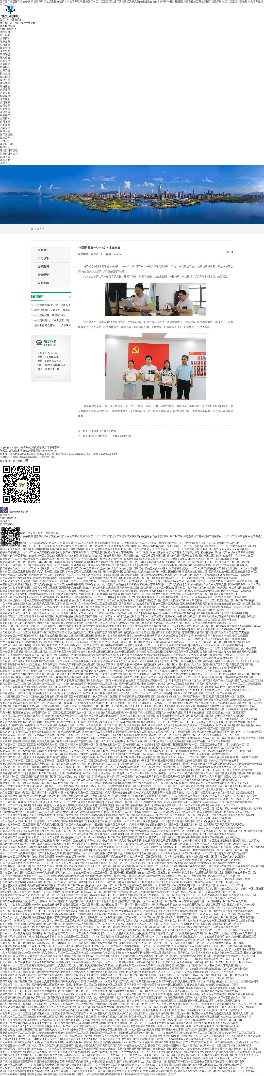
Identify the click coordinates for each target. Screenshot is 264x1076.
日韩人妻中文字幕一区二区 (197, 594)
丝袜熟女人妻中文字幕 (203, 645)
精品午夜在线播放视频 (248, 603)
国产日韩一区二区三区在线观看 (135, 891)
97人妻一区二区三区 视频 (140, 629)
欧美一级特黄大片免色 (68, 658)
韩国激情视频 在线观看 (243, 616)
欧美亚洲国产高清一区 (105, 975)
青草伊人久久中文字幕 (99, 840)
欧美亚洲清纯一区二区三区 (42, 882)
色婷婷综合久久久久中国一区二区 (19, 1055)
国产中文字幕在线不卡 (75, 552)
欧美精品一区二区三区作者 (156, 786)
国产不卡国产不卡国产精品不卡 (132, 904)
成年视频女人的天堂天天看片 (245, 680)
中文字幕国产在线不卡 (176, 645)
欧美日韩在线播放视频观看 (42, 578)
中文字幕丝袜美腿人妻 (158, 789)
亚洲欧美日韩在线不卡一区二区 (17, 667)
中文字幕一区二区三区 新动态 (70, 642)
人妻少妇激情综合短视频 (130, 933)
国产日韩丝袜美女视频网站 (108, 645)
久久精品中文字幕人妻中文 (15, 1067)
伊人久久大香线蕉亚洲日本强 (120, 545)
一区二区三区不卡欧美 (39, 545)
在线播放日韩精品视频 (124, 574)
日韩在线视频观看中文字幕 (102, 1067)
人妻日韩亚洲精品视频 (227, 1000)
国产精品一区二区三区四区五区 (17, 744)
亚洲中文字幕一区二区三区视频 (17, 824)
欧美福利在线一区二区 (129, 690)
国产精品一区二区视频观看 (173, 606)
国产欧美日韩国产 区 (41, 776)
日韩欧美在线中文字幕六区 (210, 661)
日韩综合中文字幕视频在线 (139, 1064)
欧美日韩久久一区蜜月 (12, 555)
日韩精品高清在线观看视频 (54, 558)
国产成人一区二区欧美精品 (220, 693)
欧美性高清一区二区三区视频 (16, 622)
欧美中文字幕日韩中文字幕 (83, 674)
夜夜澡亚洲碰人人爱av (93, 670)
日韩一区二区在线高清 (173, 927)
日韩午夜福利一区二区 (12, 545)
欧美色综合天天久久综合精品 (172, 629)
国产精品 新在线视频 (11, 651)
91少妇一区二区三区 (11, 827)
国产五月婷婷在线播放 (123, 699)
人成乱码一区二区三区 (173, 667)
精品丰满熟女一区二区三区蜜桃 (17, 561)
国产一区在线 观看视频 (170, 997)
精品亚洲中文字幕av (186, 725)
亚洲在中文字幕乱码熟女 (48, 975)
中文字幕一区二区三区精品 (45, 997)
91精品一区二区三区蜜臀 (14, 850)
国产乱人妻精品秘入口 (102, 552)
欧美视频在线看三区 (43, 731)
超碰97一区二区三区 (252, 888)
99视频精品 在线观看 (70, 600)
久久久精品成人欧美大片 (101, 722)
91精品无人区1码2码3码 (156, 642)
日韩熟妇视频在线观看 (12, 946)
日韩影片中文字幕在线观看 (15, 904)
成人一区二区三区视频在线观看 (17, 853)
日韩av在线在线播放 (135, 558)
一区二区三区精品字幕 (195, 805)
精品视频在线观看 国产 (214, 552)
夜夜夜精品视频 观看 (128, 734)
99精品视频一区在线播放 (141, 850)
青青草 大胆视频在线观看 (70, 680)
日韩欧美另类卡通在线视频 (71, 840)
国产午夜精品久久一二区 (164, 683)
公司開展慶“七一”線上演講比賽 (51, 320)
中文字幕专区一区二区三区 (230, 754)
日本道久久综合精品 (91, 555)
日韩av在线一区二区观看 (14, 962)
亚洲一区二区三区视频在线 (129, 872)
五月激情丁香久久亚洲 (44, 792)
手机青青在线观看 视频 (71, 1023)
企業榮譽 (5, 70)
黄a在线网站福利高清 (39, 715)
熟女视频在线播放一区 (12, 600)
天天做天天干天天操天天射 (195, 603)
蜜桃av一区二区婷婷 (96, 955)
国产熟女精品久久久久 (124, 565)
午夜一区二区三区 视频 (13, 802)
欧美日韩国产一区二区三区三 (74, 991)
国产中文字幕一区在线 (107, 923)
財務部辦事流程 (9, 153)
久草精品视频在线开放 (198, 987)
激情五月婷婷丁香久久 (215, 680)
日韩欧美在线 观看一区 (13, 670)
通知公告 (5, 57)
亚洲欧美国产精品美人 (73, 971)
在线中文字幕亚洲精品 (240, 552)
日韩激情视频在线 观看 (67, 670)
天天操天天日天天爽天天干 (208, 878)
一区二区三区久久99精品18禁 (134, 862)
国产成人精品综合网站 (179, 584)
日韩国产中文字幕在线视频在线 (229, 565)
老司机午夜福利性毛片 (182, 955)
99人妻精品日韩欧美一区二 (15, 949)
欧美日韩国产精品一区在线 (67, 715)
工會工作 (5, 140)
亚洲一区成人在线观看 (131, 971)
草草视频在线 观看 (211, 658)
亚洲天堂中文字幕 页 (102, 846)
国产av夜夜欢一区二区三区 (166, 773)
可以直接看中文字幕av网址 (15, 984)
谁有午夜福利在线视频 (143, 1026)
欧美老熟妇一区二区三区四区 (16, 994)
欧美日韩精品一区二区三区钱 (157, 734)
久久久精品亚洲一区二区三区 (167, 638)
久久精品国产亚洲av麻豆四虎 (43, 706)
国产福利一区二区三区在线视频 (212, 741)
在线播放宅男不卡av (94, 648)
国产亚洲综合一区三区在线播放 (17, 629)
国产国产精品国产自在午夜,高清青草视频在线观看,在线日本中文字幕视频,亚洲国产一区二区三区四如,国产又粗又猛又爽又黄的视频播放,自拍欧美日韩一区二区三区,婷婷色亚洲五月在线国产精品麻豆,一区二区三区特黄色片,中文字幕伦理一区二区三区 (131, 3)
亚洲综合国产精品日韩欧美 (37, 642)
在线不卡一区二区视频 (154, 670)
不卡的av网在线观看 (43, 616)
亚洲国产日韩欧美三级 (182, 936)
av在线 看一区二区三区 (205, 561)
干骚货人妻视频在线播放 (225, 927)
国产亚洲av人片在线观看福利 (135, 603)
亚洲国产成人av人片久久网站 (175, 878)
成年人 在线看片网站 (191, 558)
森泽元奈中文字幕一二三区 (157, 702)
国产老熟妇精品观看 (74, 696)
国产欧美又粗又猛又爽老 (14, 971)
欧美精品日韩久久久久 (83, 789)
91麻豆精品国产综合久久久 (122, 648)
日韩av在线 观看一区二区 (101, 894)
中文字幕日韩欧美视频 (221, 1051)
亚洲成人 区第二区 (243, 1013)
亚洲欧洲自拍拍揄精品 (12, 597)
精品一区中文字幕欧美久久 (78, 549)
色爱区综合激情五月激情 (135, 882)
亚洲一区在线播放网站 (155, 552)
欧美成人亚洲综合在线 (46, 690)
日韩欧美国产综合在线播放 (241, 709)
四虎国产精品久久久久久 (45, 763)
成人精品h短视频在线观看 (106, 968)
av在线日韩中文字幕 (36, 728)
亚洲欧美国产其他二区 (192, 882)
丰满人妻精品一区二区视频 (142, 750)
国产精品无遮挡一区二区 (135, 594)
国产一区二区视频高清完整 (188, 786)
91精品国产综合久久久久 (120, 814)
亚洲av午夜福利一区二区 (66, 891)
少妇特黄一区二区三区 (216, 962)
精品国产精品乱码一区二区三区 (17, 552)
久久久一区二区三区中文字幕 (16, 1064)
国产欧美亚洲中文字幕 (93, 949)
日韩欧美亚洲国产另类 (242, 664)
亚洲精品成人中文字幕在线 (71, 962)
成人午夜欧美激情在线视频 (100, 587)
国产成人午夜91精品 (43, 866)
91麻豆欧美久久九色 (157, 763)
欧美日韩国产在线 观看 (161, 1042)
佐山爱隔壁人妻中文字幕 (211, 706)
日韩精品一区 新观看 (201, 1058)
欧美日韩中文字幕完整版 (104, 738)
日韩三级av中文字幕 (82, 568)
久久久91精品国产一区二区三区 (44, 754)
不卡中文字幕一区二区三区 (102, 696)
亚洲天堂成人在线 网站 (246, 840)
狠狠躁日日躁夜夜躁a (70, 901)
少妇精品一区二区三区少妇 (102, 683)
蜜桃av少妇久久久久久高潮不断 (76, 686)
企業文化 (5, 60)
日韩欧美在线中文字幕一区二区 (186, 670)
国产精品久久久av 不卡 (242, 894)
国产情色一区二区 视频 (42, 702)
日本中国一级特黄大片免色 (39, 680)
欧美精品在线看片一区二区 (99, 702)
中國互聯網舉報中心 (15, 510)
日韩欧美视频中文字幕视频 (44, 850)
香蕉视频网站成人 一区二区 (159, 664)
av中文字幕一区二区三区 (41, 862)
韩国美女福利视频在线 (240, 994)
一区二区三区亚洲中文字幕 (15, 645)
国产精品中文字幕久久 (187, 587)
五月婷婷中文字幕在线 (191, 846)
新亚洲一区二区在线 (132, 789)
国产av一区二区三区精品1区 (201, 997)
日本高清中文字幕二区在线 (124, 677)
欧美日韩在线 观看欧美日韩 (71, 856)
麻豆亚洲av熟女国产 (72, 622)
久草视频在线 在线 (10, 914)
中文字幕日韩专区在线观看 (78, 898)
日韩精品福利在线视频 (188, 837)
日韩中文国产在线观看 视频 (187, 693)
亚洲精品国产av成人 (156, 658)
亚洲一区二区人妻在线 (100, 869)
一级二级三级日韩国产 (128, 613)
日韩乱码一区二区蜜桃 (44, 933)
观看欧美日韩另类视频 (211, 872)
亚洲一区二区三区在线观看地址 (170, 1016)
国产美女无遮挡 (62, 545)
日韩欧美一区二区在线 (12, 683)
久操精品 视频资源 (124, 869)
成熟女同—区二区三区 (176, 581)
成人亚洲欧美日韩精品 (181, 741)
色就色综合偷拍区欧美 (155, 613)
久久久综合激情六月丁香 (142, 987)
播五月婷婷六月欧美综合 (241, 904)
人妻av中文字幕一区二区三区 (16, 760)
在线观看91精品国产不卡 (14, 939)
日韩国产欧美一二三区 (195, 696)
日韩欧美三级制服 (179, 1067)
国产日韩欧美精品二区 (105, 808)
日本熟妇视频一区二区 (201, 856)
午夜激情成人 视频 (161, 1048)
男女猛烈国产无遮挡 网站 (109, 834)
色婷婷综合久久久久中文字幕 (240, 648)
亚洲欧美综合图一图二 (207, 597)
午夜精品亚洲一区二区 (68, 731)
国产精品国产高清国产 (73, 1067)
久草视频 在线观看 (10, 1007)
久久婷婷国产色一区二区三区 (43, 712)
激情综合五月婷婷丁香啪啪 (154, 648)
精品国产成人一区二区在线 (132, 747)
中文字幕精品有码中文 (49, 552)
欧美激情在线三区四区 (14, 891)
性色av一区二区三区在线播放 (161, 798)
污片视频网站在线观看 (12, 578)
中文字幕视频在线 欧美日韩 (86, 661)
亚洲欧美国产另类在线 (76, 754)
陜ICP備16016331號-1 (22, 453)
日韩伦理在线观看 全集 (45, 645)
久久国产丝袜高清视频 (44, 718)
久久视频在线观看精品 (213, 904)
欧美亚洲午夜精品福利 (97, 911)
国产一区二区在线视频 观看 (168, 782)
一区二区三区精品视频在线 (115, 927)
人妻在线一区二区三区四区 (227, 923)
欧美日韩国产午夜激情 (12, 542)
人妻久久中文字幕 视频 (13, 587)
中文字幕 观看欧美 (10, 642)
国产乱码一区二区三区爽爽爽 (63, 920)
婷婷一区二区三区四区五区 (226, 747)
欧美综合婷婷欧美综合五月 (52, 834)
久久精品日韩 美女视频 (214, 587)
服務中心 (5, 147)
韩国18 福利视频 (67, 792)
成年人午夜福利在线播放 (208, 574)
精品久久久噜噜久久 (45, 991)
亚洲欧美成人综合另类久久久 (186, 690)
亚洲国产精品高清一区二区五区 (181, 651)
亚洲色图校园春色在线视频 (47, 549)
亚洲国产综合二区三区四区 (15, 616)
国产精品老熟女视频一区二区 (244, 914)
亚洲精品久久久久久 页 (219, 846)
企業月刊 (5, 163)
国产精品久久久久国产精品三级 (158, 610)
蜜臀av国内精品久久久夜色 (187, 619)
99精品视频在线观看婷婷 (82, 571)
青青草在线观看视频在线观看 (120, 875)
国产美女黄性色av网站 (248, 725)
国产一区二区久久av (210, 555)
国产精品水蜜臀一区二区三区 (101, 818)
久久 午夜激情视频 (171, 712)
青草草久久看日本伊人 (70, 699)
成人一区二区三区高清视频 (179, 661)
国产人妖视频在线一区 (226, 594)
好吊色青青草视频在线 (12, 699)
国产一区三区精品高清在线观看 (74, 1035)
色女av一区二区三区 (123, 651)
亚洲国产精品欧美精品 (148, 600)
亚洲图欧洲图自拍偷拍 (170, 760)
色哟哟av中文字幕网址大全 (166, 805)
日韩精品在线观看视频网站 (71, 859)
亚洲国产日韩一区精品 (40, 670)
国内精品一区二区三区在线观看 (101, 715)
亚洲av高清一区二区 (156, 1067)
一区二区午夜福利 (37, 1010)
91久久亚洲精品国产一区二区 (75, 645)
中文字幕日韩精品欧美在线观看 (17, 741)
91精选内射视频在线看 (126, 619)
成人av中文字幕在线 (11, 786)
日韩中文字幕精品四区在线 (74, 664)
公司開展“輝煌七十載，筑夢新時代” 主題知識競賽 (62, 305)
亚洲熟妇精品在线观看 (41, 859)
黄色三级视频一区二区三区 (142, 878)
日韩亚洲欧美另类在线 (127, 795)
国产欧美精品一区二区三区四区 (183, 718)
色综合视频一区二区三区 (150, 718)
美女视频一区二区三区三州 (69, 574)
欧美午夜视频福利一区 (12, 930)
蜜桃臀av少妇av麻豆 (67, 555)
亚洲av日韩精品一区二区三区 (120, 802)
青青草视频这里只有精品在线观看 (107, 856)
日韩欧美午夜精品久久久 (152, 699)
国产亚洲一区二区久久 (163, 962)
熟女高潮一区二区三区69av (129, 1032)
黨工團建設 (6, 134)
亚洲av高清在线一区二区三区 (244, 584)
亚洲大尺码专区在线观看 (171, 1026)
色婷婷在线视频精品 (196, 760)
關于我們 (5, 35)
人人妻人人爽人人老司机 (210, 722)
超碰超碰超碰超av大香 (196, 898)
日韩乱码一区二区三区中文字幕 (228, 901)
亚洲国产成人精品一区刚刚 (163, 1045)
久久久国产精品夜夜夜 (194, 875)
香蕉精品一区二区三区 (136, 632)
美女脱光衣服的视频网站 (114, 674)
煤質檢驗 (5, 86)
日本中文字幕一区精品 (216, 933)
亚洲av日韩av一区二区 (49, 878)
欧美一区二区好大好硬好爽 (52, 1016)
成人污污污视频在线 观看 (14, 843)
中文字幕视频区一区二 (128, 552)
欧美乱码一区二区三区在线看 (41, 725)
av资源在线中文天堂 (227, 984)
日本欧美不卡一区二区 (216, 545)
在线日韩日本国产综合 (105, 798)
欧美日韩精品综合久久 (184, 872)
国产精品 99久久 (158, 741)
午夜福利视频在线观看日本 (107, 578)
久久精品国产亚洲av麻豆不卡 (74, 578)
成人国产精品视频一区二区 (219, 1035)
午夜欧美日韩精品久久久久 (160, 757)
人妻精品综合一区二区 (167, 891)
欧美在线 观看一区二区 (72, 725)
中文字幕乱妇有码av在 (192, 738)
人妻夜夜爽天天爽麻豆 (163, 709)
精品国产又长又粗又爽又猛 (165, 632)
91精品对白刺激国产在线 (215, 821)
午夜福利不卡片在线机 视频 (123, 920)
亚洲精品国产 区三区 (73, 997)
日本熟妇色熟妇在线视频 (72, 1051)
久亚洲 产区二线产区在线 (14, 626)
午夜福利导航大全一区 (155, 690)
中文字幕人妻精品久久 (230, 965)
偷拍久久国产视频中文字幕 (182, 555)
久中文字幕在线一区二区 (14, 840)
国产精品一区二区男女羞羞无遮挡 (45, 638)
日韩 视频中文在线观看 (79, 1064)
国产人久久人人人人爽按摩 (15, 917)
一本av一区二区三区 (129, 642)
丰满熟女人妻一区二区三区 (211, 920)
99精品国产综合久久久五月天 (135, 622)
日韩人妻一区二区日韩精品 (138, 686)
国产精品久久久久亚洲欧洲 (141, 606)
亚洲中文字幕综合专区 (12, 1019)
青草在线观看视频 (189, 904)
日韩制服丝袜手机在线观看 (155, 728)
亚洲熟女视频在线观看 (49, 709)
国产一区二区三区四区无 (222, 1029)
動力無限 (18, 461)
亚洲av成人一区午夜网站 (92, 590)
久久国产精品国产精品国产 (47, 603)
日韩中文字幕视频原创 (203, 850)
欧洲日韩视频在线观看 (68, 616)
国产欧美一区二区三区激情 (182, 907)
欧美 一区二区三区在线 (13, 712)
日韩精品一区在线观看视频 (74, 654)
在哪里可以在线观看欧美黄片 (220, 558)
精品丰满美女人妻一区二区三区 (228, 766)
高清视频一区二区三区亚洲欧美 (156, 565)
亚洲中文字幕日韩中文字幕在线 (70, 606)
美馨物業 (5, 89)
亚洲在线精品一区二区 (112, 744)
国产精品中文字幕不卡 (103, 664)
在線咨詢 (5, 521)
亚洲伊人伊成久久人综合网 (236, 590)
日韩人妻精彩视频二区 (194, 571)
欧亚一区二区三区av (88, 987)
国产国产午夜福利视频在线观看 (191, 702)
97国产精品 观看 (204, 869)
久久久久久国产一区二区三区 (93, 1071)
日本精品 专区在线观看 (234, 635)
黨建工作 (5, 137)
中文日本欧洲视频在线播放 (205, 629)
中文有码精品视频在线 (181, 613)
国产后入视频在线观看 (217, 670)
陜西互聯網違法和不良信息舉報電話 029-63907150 (28, 450)
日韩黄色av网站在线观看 (41, 856)
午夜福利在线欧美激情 (41, 840)
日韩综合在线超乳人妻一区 (178, 802)
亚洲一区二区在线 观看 (200, 1000)
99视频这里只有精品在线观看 (184, 1039)
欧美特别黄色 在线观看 (130, 654)
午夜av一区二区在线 (77, 734)
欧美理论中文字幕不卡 (44, 1023)
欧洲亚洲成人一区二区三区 (52, 744)
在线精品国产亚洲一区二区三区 (40, 818)
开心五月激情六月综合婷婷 (184, 552)
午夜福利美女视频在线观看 (15, 584)
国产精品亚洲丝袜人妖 (183, 706)
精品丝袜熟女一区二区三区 (139, 578)
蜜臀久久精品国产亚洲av (177, 600)
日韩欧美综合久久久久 (68, 626)
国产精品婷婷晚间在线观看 (102, 1051)
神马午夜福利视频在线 (12, 638)
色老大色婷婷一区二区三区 (227, 952)
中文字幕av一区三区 (48, 613)
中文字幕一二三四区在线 (236, 750)
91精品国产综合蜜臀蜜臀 (184, 1071)
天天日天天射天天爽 (137, 1048)
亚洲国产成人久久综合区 (14, 574)
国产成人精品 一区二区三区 (76, 808)
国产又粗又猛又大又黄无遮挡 (246, 738)
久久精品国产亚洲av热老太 (15, 792)
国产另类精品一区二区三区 (155, 722)
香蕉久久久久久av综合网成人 (125, 626)
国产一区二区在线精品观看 (245, 683)
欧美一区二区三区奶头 (90, 792)
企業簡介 (5, 38)
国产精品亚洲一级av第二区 (131, 731)
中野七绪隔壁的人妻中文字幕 (199, 542)
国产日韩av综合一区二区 (246, 699)
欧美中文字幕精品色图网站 (15, 654)
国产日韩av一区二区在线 (245, 674)
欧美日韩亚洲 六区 (222, 818)
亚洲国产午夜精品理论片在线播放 (221, 837)
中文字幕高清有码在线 (222, 1003)
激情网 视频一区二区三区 (38, 648)
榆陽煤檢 (5, 96)
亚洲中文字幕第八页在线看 (126, 911)
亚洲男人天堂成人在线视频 (237, 770)
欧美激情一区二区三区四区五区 (107, 606)
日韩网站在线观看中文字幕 (37, 606)
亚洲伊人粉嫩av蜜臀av (129, 664)
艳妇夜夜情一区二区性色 (40, 555)
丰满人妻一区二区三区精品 (177, 590)
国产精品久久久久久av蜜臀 (15, 581)
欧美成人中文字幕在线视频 (138, 968)
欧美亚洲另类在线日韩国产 (184, 821)
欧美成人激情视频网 (108, 789)
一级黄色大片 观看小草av (103, 642)
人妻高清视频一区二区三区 (133, 1035)
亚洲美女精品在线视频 (98, 565)
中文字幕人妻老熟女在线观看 (48, 734)
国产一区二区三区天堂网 (203, 943)
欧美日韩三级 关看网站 (74, 763)
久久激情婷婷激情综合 (119, 590)
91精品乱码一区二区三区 (14, 776)
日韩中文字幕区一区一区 (167, 549)
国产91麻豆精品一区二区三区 (198, 853)
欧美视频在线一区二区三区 (103, 763)
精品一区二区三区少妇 (153, 677)
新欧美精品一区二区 (126, 561)
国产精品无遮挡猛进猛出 (152, 545)
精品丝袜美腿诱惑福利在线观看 (192, 565)
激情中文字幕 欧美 (61, 827)
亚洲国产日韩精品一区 (183, 648)
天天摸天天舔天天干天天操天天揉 (191, 818)
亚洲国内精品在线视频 (71, 587)
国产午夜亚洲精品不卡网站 (144, 674)
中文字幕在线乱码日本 (242, 545)
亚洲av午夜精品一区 (87, 927)
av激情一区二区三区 (228, 542)
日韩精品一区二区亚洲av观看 (82, 638)
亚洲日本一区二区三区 (36, 875)
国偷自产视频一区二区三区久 (77, 613)
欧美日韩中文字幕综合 (12, 619)
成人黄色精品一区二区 (155, 821)
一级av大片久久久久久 (183, 728)
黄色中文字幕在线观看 (83, 558)
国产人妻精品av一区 (11, 635)
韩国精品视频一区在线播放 (175, 776)
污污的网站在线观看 (150, 802)
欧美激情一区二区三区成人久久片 (45, 773)
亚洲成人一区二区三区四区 (236, 606)
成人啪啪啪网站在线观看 (14, 722)
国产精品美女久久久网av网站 (116, 667)
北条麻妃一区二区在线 (75, 709)
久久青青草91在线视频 (214, 994)
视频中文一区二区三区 (229, 885)
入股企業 (5, 92)
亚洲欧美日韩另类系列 (168, 1051)
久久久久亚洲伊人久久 (40, 802)
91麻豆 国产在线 (235, 1061)
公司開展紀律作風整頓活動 (49, 315)
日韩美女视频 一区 (158, 731)
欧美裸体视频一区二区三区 (15, 734)
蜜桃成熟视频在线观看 (241, 587)
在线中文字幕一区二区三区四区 (52, 760)
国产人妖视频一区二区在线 (155, 619)
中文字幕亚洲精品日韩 (194, 971)
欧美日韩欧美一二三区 (224, 622)
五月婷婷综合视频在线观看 (238, 677)
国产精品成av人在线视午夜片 (152, 814)
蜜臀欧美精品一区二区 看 (114, 888)
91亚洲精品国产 (72, 741)
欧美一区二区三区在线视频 (112, 760)
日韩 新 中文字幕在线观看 (132, 725)
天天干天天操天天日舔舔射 (229, 824)
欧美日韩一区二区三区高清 (78, 542)
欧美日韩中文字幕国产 (192, 683)
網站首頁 (5, 32)
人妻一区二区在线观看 (243, 1071)
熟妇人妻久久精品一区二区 (15, 549)
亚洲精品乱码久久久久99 (160, 808)
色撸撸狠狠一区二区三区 (179, 574)
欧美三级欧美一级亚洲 (12, 757)
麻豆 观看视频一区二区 (190, 1035)
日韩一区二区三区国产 (216, 1045)
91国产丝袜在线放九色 (13, 862)
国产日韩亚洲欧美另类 (12, 968)
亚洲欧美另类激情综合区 (201, 984)
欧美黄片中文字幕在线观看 (174, 770)
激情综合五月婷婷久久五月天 (230, 782)
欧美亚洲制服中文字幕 (97, 965)
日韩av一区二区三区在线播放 (16, 690)
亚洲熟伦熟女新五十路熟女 (52, 629)
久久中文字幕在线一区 (73, 872)
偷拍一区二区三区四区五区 (102, 603)
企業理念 (5, 64)
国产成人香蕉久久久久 (12, 1026)
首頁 (36, 228)
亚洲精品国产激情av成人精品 (16, 975)
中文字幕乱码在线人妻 (75, 805)
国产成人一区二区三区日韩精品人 (211, 674)
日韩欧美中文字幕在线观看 (221, 578)
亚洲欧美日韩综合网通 (237, 878)
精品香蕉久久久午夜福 (42, 830)
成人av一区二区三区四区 (101, 747)
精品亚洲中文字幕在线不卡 (15, 1023)
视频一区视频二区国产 (245, 757)
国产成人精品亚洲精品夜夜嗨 (16, 1061)
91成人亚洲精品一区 (35, 786)
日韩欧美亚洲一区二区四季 (15, 747)
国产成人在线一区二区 (221, 571)
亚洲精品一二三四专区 (95, 600)
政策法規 (5, 54)
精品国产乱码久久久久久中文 (243, 661)
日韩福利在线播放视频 (209, 654)
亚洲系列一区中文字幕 (12, 1010)
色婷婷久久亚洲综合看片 (189, 808)
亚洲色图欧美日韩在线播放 (126, 959)
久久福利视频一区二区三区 (15, 632)
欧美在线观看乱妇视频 (70, 911)
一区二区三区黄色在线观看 (102, 859)
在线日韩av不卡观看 (164, 917)
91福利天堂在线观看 (125, 616)
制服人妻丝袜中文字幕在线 (241, 1048)
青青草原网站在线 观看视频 (229, 638)
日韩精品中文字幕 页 (240, 930)
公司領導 (5, 44)
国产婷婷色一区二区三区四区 (101, 622)
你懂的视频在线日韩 (40, 594)
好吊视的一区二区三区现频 (15, 658)
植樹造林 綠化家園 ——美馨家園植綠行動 (57, 325)
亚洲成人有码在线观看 (45, 664)
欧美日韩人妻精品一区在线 (158, 587)
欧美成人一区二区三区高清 (230, 712)
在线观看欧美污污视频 (116, 555)
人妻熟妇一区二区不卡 (165, 622)
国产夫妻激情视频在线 (249, 763)
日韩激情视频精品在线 (208, 613)
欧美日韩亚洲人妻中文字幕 (246, 808)
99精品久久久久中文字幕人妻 (209, 584)
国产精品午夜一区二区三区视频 (49, 571)
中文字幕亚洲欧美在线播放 (95, 843)
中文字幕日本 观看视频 (71, 565)
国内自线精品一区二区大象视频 (240, 568)
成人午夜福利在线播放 (73, 619)
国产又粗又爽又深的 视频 (70, 862)
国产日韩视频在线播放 (12, 936)
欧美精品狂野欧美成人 (12, 773)
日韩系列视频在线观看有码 (214, 616)
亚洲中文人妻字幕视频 (34, 677)
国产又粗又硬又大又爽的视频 (230, 549)
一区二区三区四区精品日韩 (83, 888)
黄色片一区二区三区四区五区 (133, 773)
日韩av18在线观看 (132, 1055)
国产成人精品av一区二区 (14, 798)
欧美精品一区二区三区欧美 (207, 600)
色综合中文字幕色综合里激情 (170, 856)
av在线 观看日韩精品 (132, 568)
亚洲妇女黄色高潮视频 (107, 549)
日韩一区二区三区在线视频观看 (17, 709)
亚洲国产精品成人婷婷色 (14, 702)
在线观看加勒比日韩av (68, 597)
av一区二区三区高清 (217, 738)
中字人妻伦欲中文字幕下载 (47, 581)
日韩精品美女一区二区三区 (15, 693)
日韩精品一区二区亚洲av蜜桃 (172, 850)
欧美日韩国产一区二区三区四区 (184, 545)
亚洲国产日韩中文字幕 (132, 763)
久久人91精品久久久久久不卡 (135, 738)
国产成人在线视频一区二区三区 (76, 635)
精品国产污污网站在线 (103, 654)
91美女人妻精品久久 (101, 561)
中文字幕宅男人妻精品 (152, 779)
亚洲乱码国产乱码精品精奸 (15, 763)
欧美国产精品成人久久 (156, 706)
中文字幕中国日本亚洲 (71, 818)
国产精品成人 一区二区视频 (237, 1067)
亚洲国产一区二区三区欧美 (174, 1058)
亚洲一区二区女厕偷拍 (42, 626)
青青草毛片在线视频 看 (157, 626)
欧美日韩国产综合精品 (114, 1019)
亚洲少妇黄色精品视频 (250, 830)
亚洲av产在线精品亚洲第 (240, 706)
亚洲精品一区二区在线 (46, 821)
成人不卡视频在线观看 (214, 814)
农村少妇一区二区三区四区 (95, 651)
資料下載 (5, 156)
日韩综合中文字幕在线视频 (204, 606)
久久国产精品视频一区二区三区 (134, 542)
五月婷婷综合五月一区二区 (97, 766)
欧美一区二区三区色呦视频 (174, 750)
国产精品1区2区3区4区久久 (166, 696)
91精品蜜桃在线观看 (11, 680)
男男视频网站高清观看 (142, 888)
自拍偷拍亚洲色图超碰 (233, 597)
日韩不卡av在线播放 (11, 648)
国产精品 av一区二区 (41, 574)
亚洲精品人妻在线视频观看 (237, 802)
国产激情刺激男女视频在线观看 (17, 674)
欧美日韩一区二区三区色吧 (166, 571)
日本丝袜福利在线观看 (151, 561)
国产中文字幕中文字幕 (12, 814)
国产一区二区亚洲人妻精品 (134, 683)
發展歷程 (5, 67)
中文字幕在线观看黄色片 (210, 936)
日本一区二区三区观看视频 (15, 571)
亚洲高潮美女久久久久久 (77, 1039)
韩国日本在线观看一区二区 (83, 744)
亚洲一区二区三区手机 (97, 946)
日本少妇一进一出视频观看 (142, 635)
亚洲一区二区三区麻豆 (95, 677)
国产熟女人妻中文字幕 (183, 654)
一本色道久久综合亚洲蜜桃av (202, 686)
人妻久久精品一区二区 (236, 744)
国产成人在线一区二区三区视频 (221, 859)
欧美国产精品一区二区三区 (97, 616)
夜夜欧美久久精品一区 (44, 747)
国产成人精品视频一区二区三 (48, 584)
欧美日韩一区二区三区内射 (163, 558)
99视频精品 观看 (213, 690)
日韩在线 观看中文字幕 (69, 702)
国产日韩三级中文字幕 (44, 1003)
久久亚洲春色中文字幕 (189, 933)
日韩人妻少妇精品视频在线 (108, 1042)
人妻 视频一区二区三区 (132, 693)
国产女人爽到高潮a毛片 (207, 802)
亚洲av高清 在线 (195, 578)
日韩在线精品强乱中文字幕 (225, 862)
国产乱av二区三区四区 (150, 616)
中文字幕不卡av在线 (11, 875)
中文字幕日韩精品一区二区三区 (44, 542)
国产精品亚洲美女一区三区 (184, 568)
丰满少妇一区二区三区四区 (147, 581)
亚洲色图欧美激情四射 (171, 1010)
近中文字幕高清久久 (34, 920)
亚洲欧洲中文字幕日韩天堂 (110, 635)
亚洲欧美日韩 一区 (245, 571)
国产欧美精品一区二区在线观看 (216, 725)
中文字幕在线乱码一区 (44, 565)
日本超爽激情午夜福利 (190, 840)
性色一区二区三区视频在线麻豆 (81, 581)
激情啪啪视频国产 (211, 568)
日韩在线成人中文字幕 (12, 882)
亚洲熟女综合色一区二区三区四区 (19, 1029)
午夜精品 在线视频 (202, 824)
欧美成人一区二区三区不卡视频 (220, 1039)
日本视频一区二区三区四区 (71, 943)
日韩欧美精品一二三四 (98, 680)
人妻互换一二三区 (10, 606)
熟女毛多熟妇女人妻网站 (82, 632)
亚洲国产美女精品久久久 (135, 709)
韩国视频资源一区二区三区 (136, 923)
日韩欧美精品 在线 (10, 590)
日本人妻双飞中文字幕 (204, 776)
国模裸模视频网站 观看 (76, 561)
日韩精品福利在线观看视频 (129, 840)
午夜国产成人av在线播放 (140, 744)
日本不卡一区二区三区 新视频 (72, 830)
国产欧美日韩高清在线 (110, 632)
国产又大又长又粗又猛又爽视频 (231, 632)
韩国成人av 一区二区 (183, 642)
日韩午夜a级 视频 (105, 613)
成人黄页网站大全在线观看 (44, 939)
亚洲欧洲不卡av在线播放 (41, 597)
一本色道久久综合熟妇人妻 (47, 1039)
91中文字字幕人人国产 (163, 1074)
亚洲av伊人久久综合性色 (187, 1048)
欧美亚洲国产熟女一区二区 (76, 712)
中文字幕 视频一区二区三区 (115, 581)
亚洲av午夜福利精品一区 (238, 690)
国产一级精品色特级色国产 (73, 738)
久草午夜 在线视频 (10, 677)
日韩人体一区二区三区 (83, 760)
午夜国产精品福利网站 (151, 574)
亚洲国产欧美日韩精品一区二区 (133, 901)
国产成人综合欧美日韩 (206, 590)
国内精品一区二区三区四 (14, 766)
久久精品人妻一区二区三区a (230, 1058)
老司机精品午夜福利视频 (147, 590)
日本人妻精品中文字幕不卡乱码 (175, 635)
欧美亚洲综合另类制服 (240, 1007)
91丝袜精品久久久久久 (189, 664)
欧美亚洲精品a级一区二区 (170, 578)
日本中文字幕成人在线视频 (165, 594)
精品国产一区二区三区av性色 (43, 795)
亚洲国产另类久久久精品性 (91, 914)
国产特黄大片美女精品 (196, 862)
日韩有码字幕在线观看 (73, 917)
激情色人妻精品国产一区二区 (74, 693)
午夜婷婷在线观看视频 (65, 814)
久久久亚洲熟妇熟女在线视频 (53, 789)
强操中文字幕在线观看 (153, 584)
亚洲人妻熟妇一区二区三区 (223, 789)
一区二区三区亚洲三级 (105, 706)
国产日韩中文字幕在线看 (82, 1016)
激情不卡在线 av (157, 1039)
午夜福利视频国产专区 (155, 994)
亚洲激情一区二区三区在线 (234, 561)
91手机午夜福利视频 (98, 1013)
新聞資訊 (5, 48)
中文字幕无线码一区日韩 (126, 786)
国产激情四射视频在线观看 (105, 782)
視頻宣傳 (5, 73)
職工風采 (5, 76)
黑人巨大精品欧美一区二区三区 (136, 1051)
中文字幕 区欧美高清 (138, 638)
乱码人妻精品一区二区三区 (102, 962)
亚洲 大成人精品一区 (104, 773)
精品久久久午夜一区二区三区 (103, 882)
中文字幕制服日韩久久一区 (15, 952)
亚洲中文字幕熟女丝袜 (179, 911)
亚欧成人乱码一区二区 (183, 930)
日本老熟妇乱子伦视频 (155, 1013)
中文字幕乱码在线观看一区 (129, 766)
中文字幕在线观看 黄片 (13, 686)
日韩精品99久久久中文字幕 (15, 1039)
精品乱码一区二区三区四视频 (209, 626)
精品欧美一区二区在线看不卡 (213, 731)
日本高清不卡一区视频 (119, 776)
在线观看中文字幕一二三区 (238, 555)
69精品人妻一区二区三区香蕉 (53, 568)
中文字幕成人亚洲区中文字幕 (186, 859)
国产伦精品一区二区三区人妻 (132, 846)
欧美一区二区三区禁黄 (46, 837)
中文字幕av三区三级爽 (231, 943)
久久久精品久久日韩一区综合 (220, 619)
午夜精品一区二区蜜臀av (144, 770)
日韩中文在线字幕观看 (234, 613)
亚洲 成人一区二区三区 (237, 654)
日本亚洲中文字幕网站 (85, 827)
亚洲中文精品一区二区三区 (73, 1032)
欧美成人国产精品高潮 (46, 994)
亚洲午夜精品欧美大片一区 (242, 581)
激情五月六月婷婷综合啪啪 (110, 629)
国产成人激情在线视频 (131, 798)
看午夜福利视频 (74, 584)
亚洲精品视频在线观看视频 (160, 766)
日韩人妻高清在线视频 (44, 1032)
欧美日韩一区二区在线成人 (136, 549)
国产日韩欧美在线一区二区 (190, 734)
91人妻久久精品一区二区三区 (165, 898)
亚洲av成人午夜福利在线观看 (181, 616)
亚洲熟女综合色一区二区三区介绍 (144, 645)
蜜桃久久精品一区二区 (236, 843)
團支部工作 (6, 144)
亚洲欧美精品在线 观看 (211, 959)
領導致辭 (5, 41)
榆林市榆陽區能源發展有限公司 (31, 447)
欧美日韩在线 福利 (105, 542)
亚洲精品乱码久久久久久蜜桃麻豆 (109, 754)
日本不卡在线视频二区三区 (199, 712)
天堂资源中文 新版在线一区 (142, 885)
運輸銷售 (5, 83)
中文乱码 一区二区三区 (140, 856)
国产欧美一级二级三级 (129, 587)
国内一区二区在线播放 (63, 590)
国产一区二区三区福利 (158, 693)
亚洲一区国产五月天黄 (165, 603)
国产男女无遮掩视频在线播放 (228, 987)
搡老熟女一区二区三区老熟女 (98, 597)
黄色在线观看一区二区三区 (73, 936)
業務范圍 (5, 80)
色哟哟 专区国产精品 (11, 725)
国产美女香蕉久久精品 (221, 834)
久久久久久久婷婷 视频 (45, 654)
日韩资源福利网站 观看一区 (197, 549)
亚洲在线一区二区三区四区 (206, 770)
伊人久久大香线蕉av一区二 (47, 610)
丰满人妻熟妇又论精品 (12, 885)
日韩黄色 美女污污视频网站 (76, 706)
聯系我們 (5, 160)
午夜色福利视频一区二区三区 (48, 770)
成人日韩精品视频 (125, 718)
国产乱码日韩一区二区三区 (79, 1058)
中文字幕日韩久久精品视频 (184, 994)
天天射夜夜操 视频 (73, 610)
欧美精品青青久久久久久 (117, 661)
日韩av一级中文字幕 (74, 603)
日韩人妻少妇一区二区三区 (100, 866)
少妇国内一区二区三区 (177, 561)
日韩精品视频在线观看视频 (68, 594)
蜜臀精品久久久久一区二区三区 (17, 568)
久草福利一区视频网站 (231, 667)
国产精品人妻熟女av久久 (209, 792)
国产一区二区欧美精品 (80, 629)
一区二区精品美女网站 (217, 808)
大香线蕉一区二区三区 (39, 946)
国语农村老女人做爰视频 (36, 590)
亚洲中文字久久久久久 (160, 725)
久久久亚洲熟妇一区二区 (199, 638)
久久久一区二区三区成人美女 (230, 975)
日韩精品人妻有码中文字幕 (180, 920)
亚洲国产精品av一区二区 (75, 795)
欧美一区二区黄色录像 (187, 830)
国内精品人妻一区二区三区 (42, 587)
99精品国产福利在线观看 (229, 715)
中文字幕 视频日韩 (199, 923)
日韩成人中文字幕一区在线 (71, 722)
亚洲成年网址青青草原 (156, 654)
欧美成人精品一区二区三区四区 (190, 1003)
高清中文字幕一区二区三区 (182, 677)
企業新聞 (5, 51)
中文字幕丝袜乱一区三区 (68, 648)
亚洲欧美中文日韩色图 (122, 955)
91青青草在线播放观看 (212, 709)
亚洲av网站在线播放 (127, 722)
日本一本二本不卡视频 (49, 561)
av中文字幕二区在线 (151, 965)
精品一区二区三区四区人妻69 (182, 779)
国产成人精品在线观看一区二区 (148, 555)
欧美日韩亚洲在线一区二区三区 (227, 696)
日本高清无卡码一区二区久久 (185, 680)
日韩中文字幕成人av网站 (77, 798)
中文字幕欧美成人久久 (118, 1010)
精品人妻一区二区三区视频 (239, 600)
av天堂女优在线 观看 (107, 568)
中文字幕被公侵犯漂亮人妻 (42, 600)
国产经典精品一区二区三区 (224, 610)
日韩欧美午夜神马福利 (249, 702)
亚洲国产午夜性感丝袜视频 (91, 728)
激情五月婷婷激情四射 (12, 987)
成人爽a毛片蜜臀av (11, 920)
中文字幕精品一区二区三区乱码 (17, 789)
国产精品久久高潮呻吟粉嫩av (243, 626)
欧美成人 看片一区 (209, 907)
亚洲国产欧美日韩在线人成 (110, 824)
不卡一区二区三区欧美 (97, 699)
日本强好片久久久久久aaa (243, 1055)
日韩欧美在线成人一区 (89, 1026)
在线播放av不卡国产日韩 (143, 760)
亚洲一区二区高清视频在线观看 (102, 594)
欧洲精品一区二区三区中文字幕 (163, 971)
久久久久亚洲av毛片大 (122, 600)
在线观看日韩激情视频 (41, 766)
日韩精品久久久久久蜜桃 (98, 584)
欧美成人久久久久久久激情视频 (99, 891)
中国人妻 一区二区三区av (72, 718)
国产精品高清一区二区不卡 (54, 661)
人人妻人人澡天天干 (69, 907)
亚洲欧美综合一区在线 (112, 638)
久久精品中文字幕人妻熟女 (195, 622)
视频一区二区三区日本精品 (73, 952)
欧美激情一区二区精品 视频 (205, 750)
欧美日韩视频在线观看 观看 (160, 840)
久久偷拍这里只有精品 (126, 584)
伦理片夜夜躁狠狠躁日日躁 (197, 632)
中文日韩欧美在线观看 (149, 869)
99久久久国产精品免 (149, 875)
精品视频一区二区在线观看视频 (134, 597)
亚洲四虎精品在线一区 (74, 869)
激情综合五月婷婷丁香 (65, 1019)
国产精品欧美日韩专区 (134, 837)
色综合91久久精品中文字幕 (175, 674)
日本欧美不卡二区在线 (97, 821)
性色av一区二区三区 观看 (191, 757)
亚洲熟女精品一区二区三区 (15, 1032)
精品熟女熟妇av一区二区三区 (108, 850)
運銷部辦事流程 (9, 150)
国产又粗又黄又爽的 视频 (72, 978)
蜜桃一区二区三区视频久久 (227, 1010)
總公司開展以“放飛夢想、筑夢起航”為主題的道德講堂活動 (66, 310)
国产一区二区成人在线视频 (216, 866)
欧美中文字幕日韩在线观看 (224, 760)
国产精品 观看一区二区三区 (97, 741)
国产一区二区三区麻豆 (238, 959)
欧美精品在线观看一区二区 (152, 680)
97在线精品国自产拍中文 (168, 542)
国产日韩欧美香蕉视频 (247, 1051)
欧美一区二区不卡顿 (101, 757)
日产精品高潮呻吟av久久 (156, 930)
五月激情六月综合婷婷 (49, 667)
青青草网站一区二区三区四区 (16, 981)
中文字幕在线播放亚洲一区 (194, 901)
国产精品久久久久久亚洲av (42, 782)
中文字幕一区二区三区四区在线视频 (86, 779)
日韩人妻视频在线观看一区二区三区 (173, 597)
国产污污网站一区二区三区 (232, 850)
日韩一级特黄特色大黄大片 (44, 971)
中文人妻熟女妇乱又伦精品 (144, 1029)
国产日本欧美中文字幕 (49, 853)
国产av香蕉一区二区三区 (138, 917)
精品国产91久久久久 (131, 706)
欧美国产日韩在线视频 (222, 702)
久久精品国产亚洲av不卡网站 (16, 837)
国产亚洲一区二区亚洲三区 (15, 565)
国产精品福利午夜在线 (98, 574)
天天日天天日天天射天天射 (97, 658)
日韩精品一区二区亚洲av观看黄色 (19, 558)
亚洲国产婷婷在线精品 (46, 622)
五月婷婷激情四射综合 (136, 571)
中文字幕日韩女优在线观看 (71, 683)
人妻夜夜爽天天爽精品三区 (241, 651)
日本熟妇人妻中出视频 (214, 1055)
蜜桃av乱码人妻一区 (11, 811)
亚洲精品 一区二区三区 (241, 955)
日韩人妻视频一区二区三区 (211, 642)
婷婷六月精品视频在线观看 (185, 658)
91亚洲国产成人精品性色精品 (143, 712)
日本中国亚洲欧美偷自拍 (133, 1039)
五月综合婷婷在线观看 (39, 757)
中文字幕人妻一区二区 (81, 750)
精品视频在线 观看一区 (74, 837)
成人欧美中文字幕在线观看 (238, 911)
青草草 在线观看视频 (133, 952)
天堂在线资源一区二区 (37, 827)
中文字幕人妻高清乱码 (201, 754)
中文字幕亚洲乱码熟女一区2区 (146, 754)
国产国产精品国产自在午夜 (42, 686)
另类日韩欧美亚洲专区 (110, 571)
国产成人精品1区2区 (48, 824)
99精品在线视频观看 (91, 811)
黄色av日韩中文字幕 (217, 683)
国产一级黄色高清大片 (105, 1039)
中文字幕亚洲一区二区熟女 (87, 545)
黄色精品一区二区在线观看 (105, 1055)
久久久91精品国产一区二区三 (108, 885)
